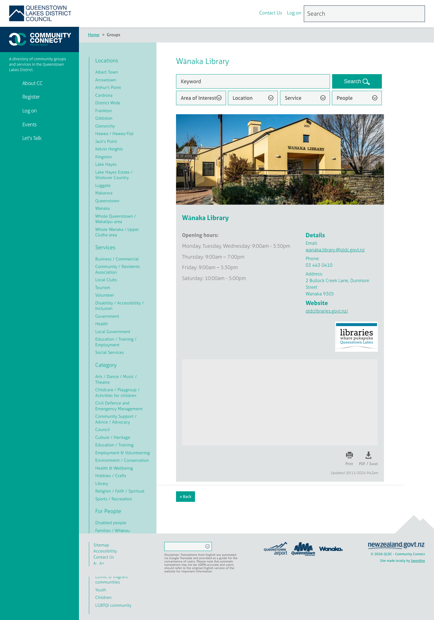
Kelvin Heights (109, 149)
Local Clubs (106, 279)
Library (101, 483)
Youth (100, 590)
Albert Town (106, 72)
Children (103, 597)
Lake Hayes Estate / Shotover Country (114, 175)
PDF (362, 463)
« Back (185, 496)
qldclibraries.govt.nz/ (327, 311)
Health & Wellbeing (114, 468)
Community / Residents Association (117, 269)
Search (353, 81)
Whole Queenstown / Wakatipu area (115, 219)
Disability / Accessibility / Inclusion (119, 305)
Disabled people (110, 522)
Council (102, 429)
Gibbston (103, 118)
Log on (294, 13)
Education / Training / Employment (116, 342)
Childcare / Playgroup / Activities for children (117, 392)
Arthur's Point (108, 87)
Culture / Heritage (112, 437)
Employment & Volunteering (122, 452)
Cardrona (103, 95)
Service (293, 97)
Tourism (102, 287)
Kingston (103, 156)
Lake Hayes (106, 164)
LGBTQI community (113, 605)
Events (29, 124)
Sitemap (101, 545)
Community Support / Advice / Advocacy (116, 419)
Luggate (103, 185)
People (345, 97)
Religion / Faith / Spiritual (119, 491)
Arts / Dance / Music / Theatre (116, 379)
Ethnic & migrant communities (111, 579)
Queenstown (107, 200)
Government (107, 316)
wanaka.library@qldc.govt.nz (335, 250)
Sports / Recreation (113, 499)
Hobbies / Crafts (110, 475)
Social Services (109, 352)
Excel (374, 463)
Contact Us (270, 13)
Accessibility (105, 551)
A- (95, 563)
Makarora (103, 193)
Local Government (112, 331)
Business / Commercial (117, 259)
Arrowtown (105, 80)
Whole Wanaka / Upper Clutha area (117, 232)
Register (30, 96)
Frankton (103, 110)
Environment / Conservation (122, 460)
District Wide (107, 102)
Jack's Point (106, 141)
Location (243, 97)
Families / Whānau (112, 530)
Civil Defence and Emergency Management (119, 405)
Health (101, 323)
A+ (101, 563)
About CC (32, 83)
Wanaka (102, 208)
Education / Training (114, 445)
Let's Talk (31, 137)
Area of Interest (198, 97)
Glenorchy (105, 126)
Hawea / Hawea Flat (114, 133)
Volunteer (104, 295)
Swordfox (418, 561)
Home (93, 34)
